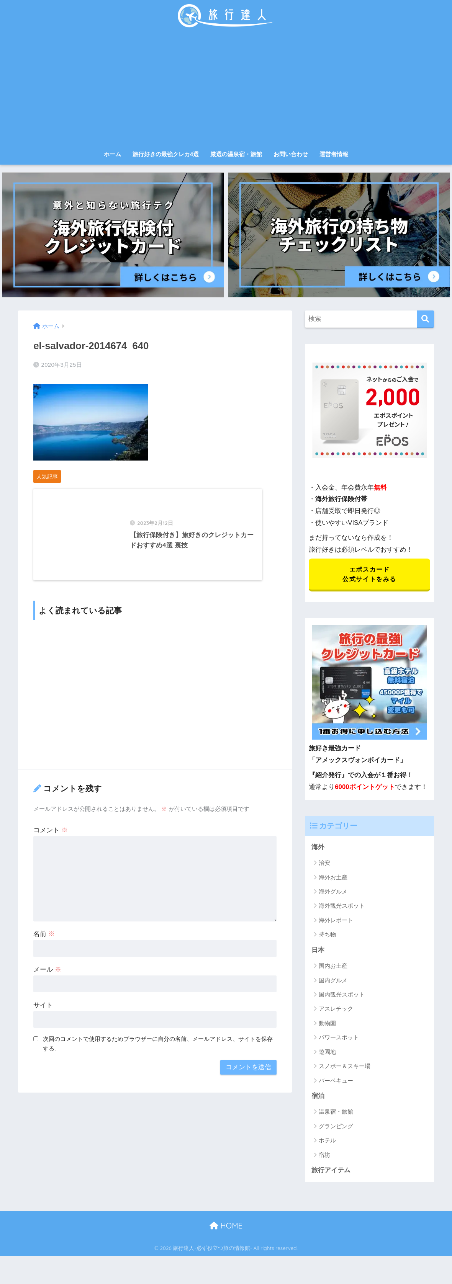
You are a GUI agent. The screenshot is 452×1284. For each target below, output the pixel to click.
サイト (43, 1010)
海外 (317, 847)
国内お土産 (333, 967)
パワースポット (339, 1038)
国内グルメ (333, 981)
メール (47, 975)
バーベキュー (336, 1081)
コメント (50, 836)
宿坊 (324, 1156)
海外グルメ (333, 892)
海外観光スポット (342, 906)
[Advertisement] (226, 88)
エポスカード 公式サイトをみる (369, 574)
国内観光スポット (342, 995)
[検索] (425, 319)
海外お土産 (333, 878)
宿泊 (317, 1097)
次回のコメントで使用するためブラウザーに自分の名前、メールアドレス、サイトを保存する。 (158, 1050)
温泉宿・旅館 (336, 1112)
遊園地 (327, 1052)
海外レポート (336, 921)
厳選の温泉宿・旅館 (236, 154)
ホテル (327, 1141)
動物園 (327, 1024)
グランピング (336, 1127)
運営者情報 (333, 154)
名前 (44, 939)
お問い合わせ (290, 154)
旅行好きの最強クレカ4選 (166, 154)
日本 (317, 950)
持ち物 (327, 935)
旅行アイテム (330, 1171)
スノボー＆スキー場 (344, 1067)
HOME (226, 1227)
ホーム (112, 154)
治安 (324, 863)
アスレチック (336, 1009)
